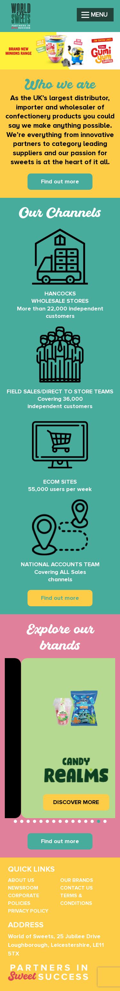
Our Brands (76, 880)
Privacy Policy (28, 911)
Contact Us (76, 888)
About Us (21, 880)
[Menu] (95, 14)
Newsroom (23, 888)
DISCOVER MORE (73, 802)
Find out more (60, 181)
